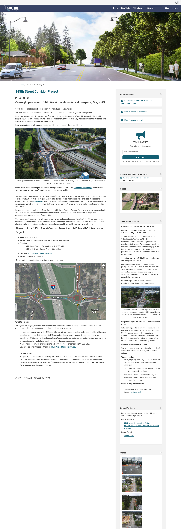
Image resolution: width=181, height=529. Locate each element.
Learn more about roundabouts (135, 112)
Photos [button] (140, 453)
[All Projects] (138, 8)
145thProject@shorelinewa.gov (40, 253)
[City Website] (125, 8)
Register (175, 8)
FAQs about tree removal (133, 120)
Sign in (167, 8)
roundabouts (38, 201)
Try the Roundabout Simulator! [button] (140, 174)
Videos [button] (140, 189)
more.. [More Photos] (158, 512)
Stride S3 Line (129, 436)
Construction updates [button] (140, 221)
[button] (16, 98)
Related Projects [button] (140, 408)
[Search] (153, 8)
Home (22, 85)
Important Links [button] (140, 94)
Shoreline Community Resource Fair (136, 178)
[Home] (115, 8)
